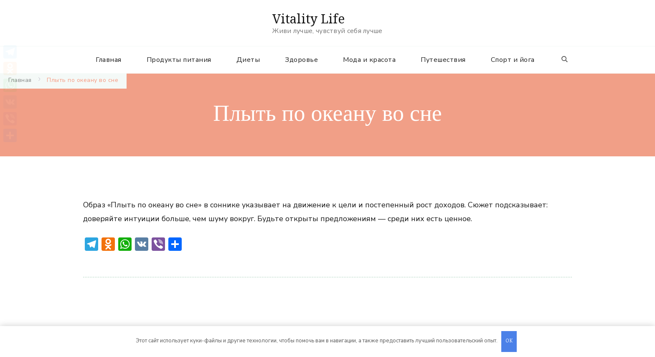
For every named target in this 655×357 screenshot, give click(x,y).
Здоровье (301, 59)
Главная (109, 59)
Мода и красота (369, 59)
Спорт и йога (513, 59)
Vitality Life (308, 18)
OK (509, 341)
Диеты (248, 59)
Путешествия (443, 59)
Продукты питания (179, 59)
